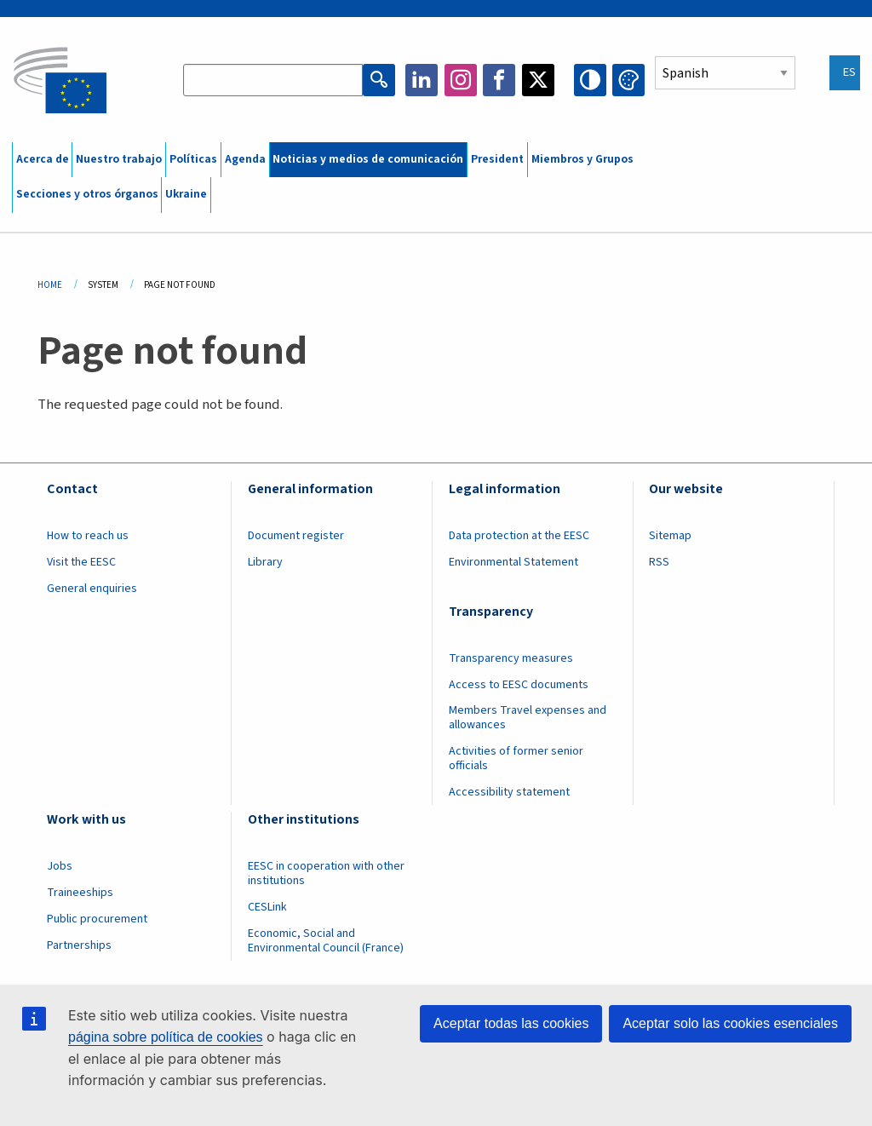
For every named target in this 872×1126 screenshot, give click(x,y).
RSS (659, 562)
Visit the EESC (81, 562)
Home (49, 285)
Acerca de (42, 159)
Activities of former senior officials (516, 758)
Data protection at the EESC (519, 535)
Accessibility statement (509, 792)
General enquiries (92, 588)
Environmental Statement (513, 562)
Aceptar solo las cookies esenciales (730, 1023)
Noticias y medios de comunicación (367, 159)
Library (265, 562)
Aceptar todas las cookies (510, 1023)
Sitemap (670, 535)
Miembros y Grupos (582, 159)
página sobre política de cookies (165, 1037)
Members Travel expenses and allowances (527, 717)
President (497, 159)
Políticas (193, 159)
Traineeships (80, 892)
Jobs (59, 866)
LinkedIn (421, 80)
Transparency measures (511, 658)
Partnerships (79, 945)
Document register (296, 535)
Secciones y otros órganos (87, 194)
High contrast (590, 80)
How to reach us (88, 535)
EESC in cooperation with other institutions (326, 873)
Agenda (245, 159)
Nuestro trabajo (119, 159)
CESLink (267, 907)
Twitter (538, 80)
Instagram (461, 80)
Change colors (628, 80)
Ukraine (186, 194)
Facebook (499, 80)
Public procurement (97, 919)
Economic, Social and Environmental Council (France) (327, 941)
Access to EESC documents (518, 684)
